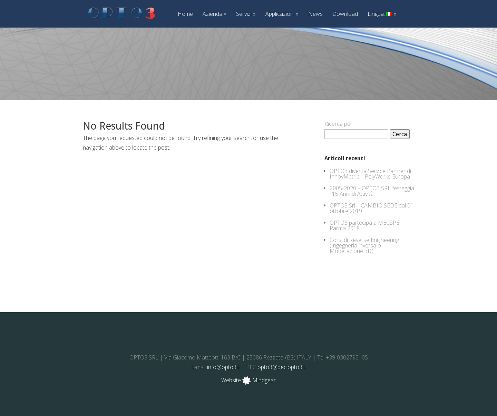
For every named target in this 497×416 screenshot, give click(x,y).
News (315, 14)
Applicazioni (282, 14)
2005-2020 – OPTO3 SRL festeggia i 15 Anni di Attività (372, 190)
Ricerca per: (338, 124)
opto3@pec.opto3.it (281, 367)
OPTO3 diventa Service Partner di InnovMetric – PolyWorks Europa (370, 173)
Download (345, 14)
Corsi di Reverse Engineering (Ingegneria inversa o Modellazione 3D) (364, 245)
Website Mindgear (248, 380)
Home (185, 14)
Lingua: (382, 14)
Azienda (214, 14)
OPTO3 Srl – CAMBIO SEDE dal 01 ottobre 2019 (371, 208)
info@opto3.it (223, 367)
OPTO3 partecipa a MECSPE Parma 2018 (364, 225)
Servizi (246, 14)
